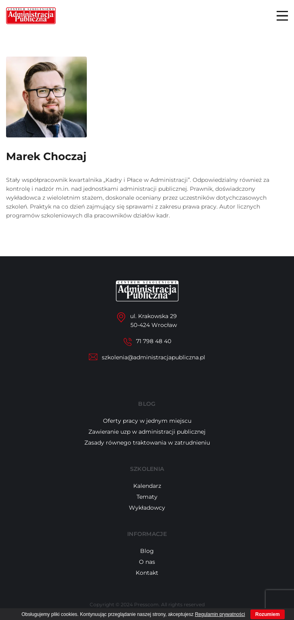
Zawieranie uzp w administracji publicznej (147, 431)
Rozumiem (267, 614)
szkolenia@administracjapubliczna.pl (153, 357)
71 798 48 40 (153, 341)
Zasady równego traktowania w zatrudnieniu (147, 442)
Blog (147, 551)
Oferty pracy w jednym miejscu (147, 420)
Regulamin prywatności (220, 614)
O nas (147, 561)
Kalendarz (147, 485)
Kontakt (147, 572)
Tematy (147, 496)
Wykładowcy (147, 507)
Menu (282, 16)
